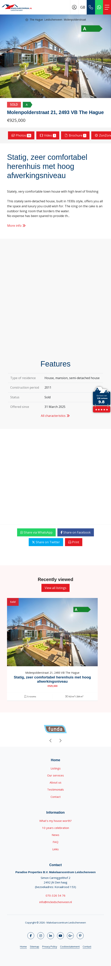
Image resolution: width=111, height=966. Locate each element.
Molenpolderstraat (75, 19)
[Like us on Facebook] (30, 935)
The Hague (36, 19)
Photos (21, 135)
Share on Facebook (76, 532)
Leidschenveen (53, 19)
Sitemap (34, 946)
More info (16, 225)
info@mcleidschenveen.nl (55, 902)
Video (48, 135)
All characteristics (55, 416)
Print (73, 542)
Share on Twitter (46, 542)
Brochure (75, 135)
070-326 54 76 (55, 895)
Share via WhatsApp (36, 532)
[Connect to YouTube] (60, 935)
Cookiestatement (70, 946)
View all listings (55, 588)
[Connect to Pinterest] (80, 935)
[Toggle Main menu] (107, 7)
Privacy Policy (49, 946)
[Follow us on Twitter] (40, 935)
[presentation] (51, 740)
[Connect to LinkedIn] (50, 935)
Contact (87, 946)
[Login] (74, 7)
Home (23, 946)
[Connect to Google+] (70, 935)
